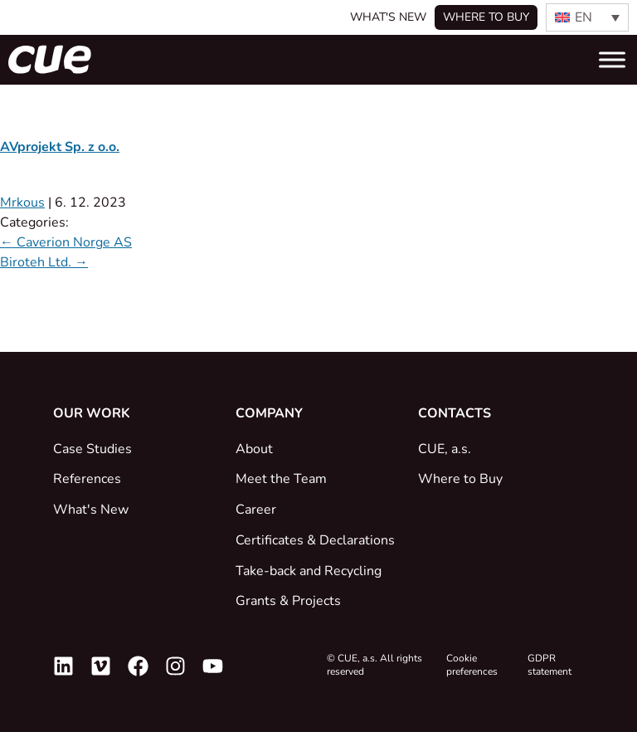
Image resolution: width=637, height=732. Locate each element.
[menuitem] (587, 17)
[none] (587, 17)
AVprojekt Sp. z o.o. (59, 147)
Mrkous (22, 202)
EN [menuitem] (583, 17)
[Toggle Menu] (612, 59)
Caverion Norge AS (66, 242)
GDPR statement (549, 664)
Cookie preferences (472, 664)
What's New (388, 17)
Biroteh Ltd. (44, 262)
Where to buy (486, 17)
